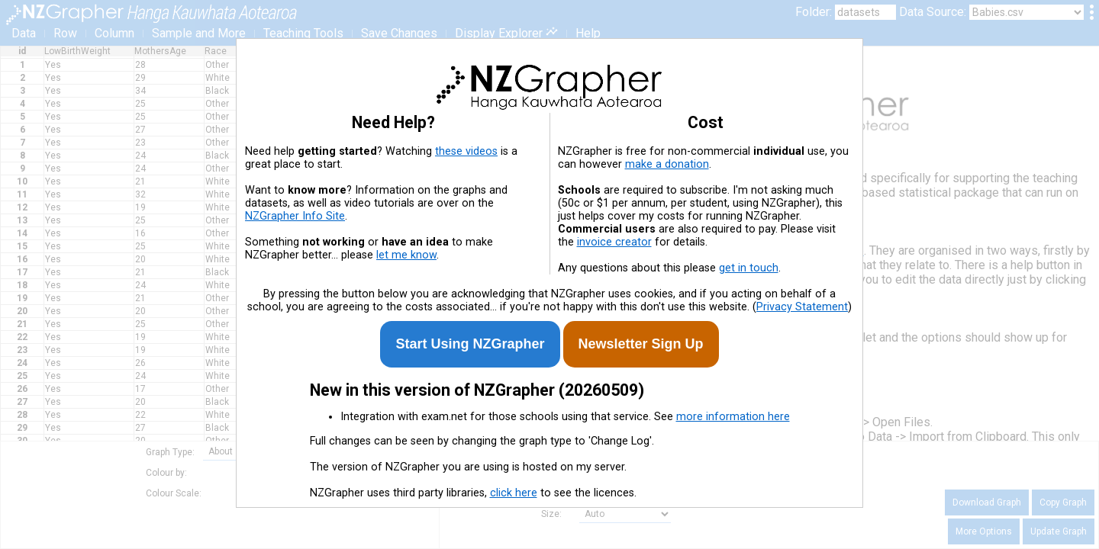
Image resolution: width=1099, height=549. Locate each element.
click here (513, 492)
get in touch (748, 268)
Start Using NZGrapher (469, 344)
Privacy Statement (802, 306)
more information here (733, 416)
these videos (466, 151)
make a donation (667, 164)
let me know (406, 255)
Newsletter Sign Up (641, 344)
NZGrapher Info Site (295, 216)
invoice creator (614, 242)
